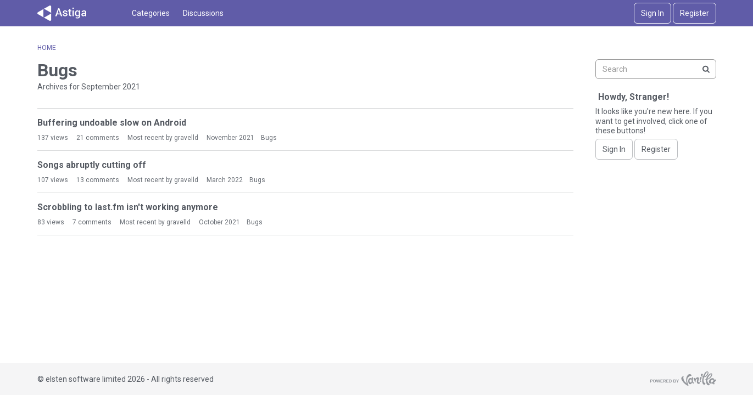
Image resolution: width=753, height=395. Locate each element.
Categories (151, 13)
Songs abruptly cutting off (91, 165)
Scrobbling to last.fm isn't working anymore (127, 207)
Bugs (269, 138)
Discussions (203, 13)
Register (694, 13)
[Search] (706, 69)
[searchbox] (655, 69)
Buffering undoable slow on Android (111, 122)
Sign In (652, 13)
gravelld (186, 138)
